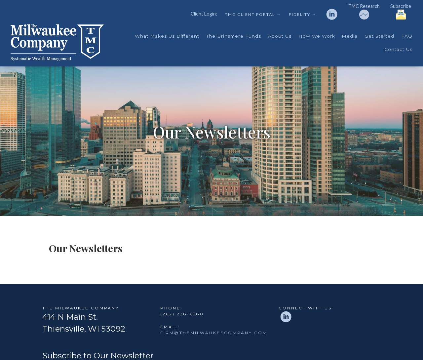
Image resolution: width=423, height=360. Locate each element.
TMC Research (364, 11)
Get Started (379, 36)
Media (350, 36)
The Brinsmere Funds (233, 36)
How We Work (316, 36)
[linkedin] (331, 14)
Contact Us (398, 49)
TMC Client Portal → (253, 15)
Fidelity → (302, 15)
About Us (279, 36)
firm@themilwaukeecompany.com (213, 332)
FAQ (406, 36)
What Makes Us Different (167, 36)
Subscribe (400, 11)
